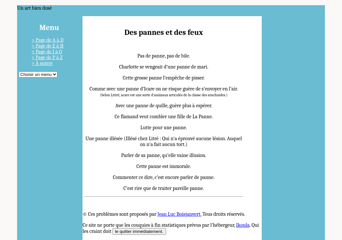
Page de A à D (49, 40)
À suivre (44, 63)
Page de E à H (49, 46)
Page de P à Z (49, 57)
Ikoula (242, 225)
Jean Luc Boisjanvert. (179, 214)
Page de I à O (48, 52)
